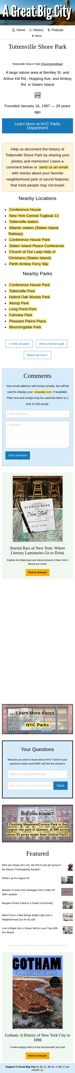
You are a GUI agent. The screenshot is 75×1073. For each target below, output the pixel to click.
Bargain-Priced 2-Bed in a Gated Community (27, 903)
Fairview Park (20, 315)
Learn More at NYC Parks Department (37, 126)
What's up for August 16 (15, 878)
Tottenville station (23, 222)
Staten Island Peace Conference (36, 246)
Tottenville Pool (22, 291)
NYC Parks (37, 724)
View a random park (51, 343)
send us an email (53, 167)
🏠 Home (18, 30)
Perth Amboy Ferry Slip (28, 264)
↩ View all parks (19, 343)
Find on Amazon (37, 572)
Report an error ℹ (37, 355)
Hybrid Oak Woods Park (29, 297)
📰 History (36, 30)
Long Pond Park (22, 309)
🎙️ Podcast (55, 30)
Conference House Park (29, 240)
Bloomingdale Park (25, 327)
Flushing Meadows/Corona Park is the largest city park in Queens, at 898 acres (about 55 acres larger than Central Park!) (37, 829)
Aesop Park (19, 303)
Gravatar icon (43, 392)
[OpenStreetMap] (52, 64)
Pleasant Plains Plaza (27, 321)
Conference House (25, 209)
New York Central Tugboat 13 (34, 216)
